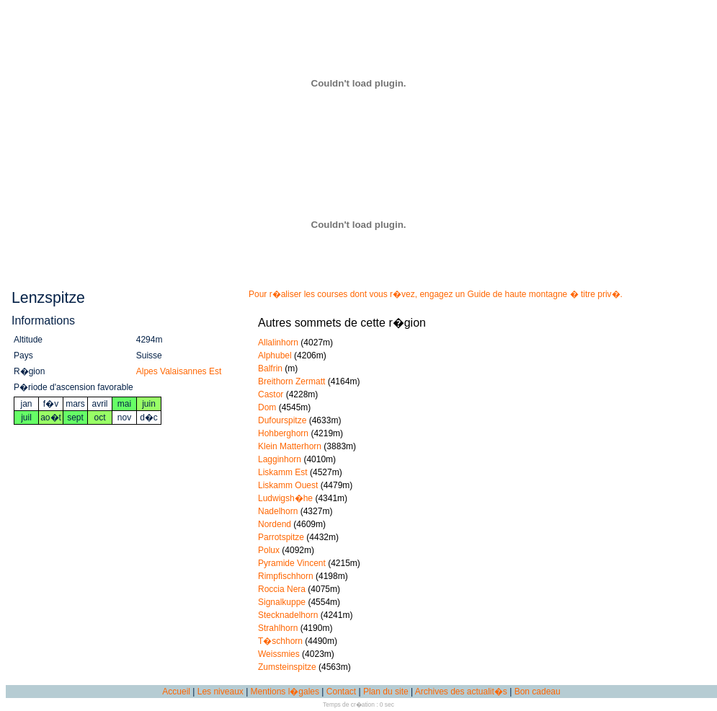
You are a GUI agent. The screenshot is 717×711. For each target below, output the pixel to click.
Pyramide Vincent (292, 563)
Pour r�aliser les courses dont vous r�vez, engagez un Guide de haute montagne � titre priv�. (436, 294)
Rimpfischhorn (285, 576)
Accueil (176, 691)
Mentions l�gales (285, 691)
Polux (269, 550)
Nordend (274, 524)
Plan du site (386, 691)
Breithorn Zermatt (291, 381)
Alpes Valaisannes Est (179, 371)
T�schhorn (280, 641)
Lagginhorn (279, 459)
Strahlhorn (278, 628)
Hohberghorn (283, 433)
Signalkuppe (282, 602)
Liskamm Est (283, 472)
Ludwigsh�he (285, 498)
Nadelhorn (278, 511)
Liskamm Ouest (288, 485)
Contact (341, 691)
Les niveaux (220, 691)
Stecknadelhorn (288, 615)
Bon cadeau (538, 691)
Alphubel (275, 355)
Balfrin (270, 368)
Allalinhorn (278, 342)
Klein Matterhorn (289, 446)
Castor (270, 394)
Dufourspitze (282, 420)
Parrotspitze (281, 537)
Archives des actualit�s (461, 691)
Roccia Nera (282, 589)
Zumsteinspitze (287, 667)
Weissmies (279, 654)
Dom (267, 407)
